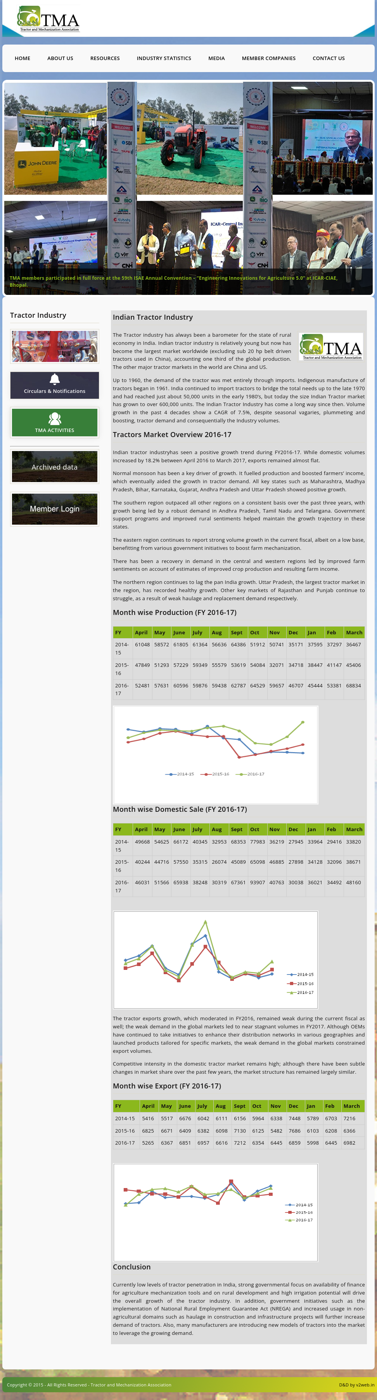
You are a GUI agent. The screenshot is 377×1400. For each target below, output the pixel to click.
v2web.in (365, 1385)
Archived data (55, 467)
